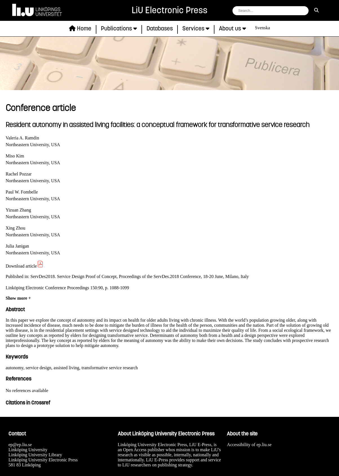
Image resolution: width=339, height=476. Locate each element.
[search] (316, 10)
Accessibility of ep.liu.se (249, 444)
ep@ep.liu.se (20, 444)
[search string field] (270, 10)
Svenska (262, 27)
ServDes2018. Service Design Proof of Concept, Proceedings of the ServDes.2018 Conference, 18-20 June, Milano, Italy (139, 276)
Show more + (18, 298)
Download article (25, 266)
